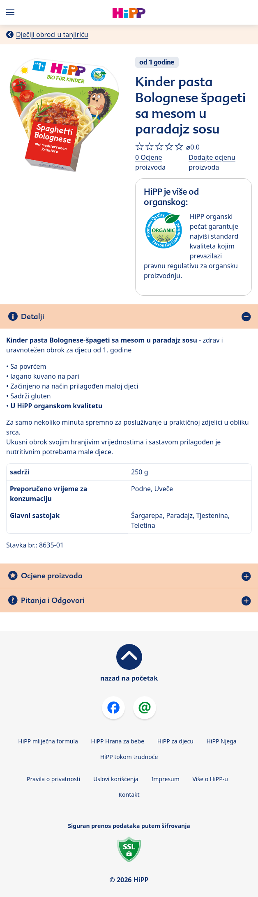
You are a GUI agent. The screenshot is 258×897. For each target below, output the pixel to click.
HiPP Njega (221, 741)
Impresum (166, 779)
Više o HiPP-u (210, 779)
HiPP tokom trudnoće (129, 757)
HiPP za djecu (175, 741)
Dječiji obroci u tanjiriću (52, 34)
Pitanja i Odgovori (53, 600)
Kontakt (128, 794)
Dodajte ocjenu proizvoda (212, 162)
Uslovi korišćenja (115, 779)
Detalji (32, 316)
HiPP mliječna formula (48, 741)
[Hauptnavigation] (12, 12)
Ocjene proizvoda (52, 575)
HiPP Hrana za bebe (118, 741)
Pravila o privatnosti (53, 779)
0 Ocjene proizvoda (150, 162)
